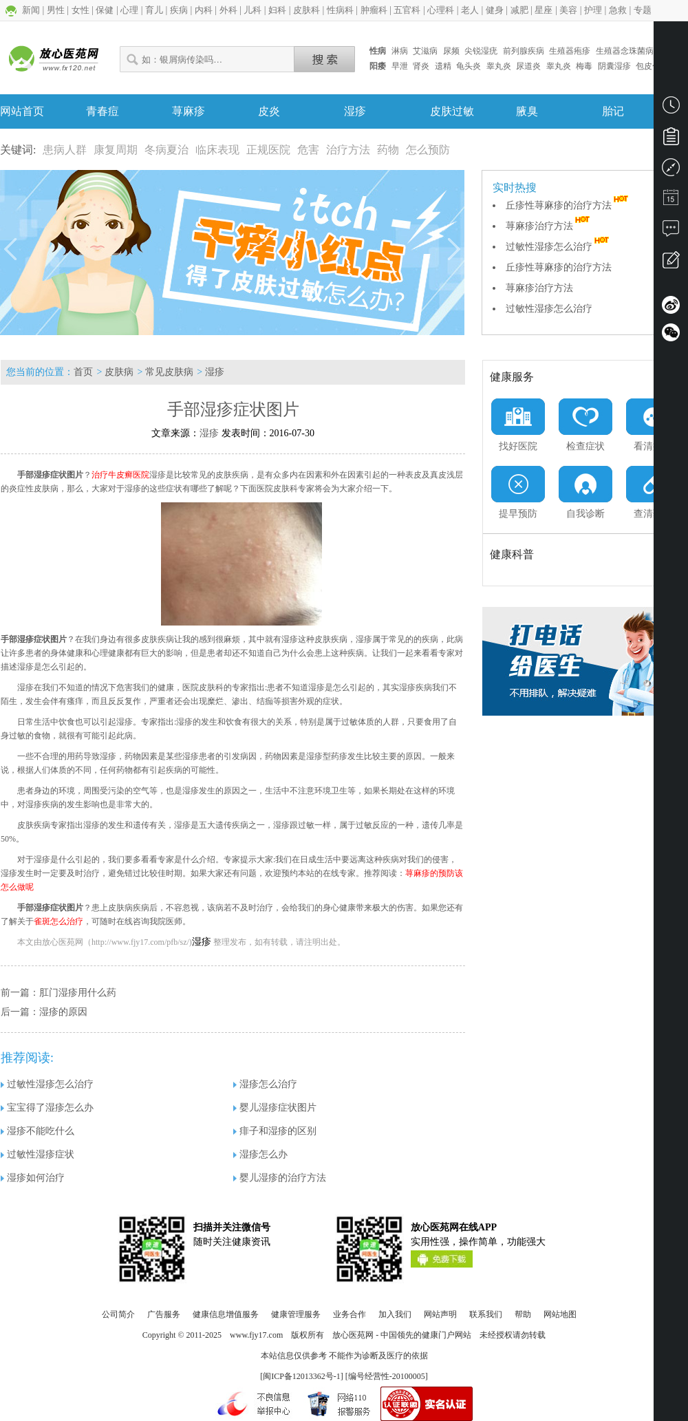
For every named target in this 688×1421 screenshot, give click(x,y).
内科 (204, 10)
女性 (80, 10)
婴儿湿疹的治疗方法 (279, 1178)
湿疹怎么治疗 (265, 1084)
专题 (643, 10)
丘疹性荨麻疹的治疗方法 (568, 205)
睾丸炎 (498, 66)
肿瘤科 (374, 10)
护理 (593, 10)
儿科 (252, 10)
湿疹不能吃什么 (37, 1131)
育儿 (154, 10)
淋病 (399, 51)
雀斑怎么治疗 (58, 921)
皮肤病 (119, 372)
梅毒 (584, 66)
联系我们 (485, 1314)
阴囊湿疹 (614, 66)
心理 (129, 10)
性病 (377, 51)
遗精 (443, 66)
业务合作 (349, 1314)
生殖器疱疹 (569, 51)
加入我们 (394, 1314)
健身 (495, 10)
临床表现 (217, 150)
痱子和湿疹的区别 (274, 1131)
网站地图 (560, 1314)
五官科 (407, 10)
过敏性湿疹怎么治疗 (559, 247)
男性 (56, 10)
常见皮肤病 (169, 372)
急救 (618, 10)
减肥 (519, 10)
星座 (543, 10)
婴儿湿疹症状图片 (274, 1107)
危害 (308, 150)
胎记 (613, 111)
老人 (470, 10)
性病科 (340, 10)
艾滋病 (425, 51)
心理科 (440, 10)
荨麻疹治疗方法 (549, 226)
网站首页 (22, 111)
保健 (105, 10)
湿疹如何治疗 (33, 1178)
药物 (388, 150)
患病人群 (65, 150)
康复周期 (116, 150)
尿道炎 (528, 66)
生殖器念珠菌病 (625, 51)
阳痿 (377, 66)
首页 (83, 372)
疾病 (179, 10)
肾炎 (421, 66)
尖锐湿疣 (480, 51)
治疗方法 (348, 150)
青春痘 (102, 111)
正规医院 (268, 150)
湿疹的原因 (63, 1012)
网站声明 (440, 1314)
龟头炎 (468, 66)
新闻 (31, 10)
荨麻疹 (188, 111)
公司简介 (118, 1314)
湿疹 (355, 111)
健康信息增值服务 (226, 1314)
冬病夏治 (166, 150)
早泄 (399, 66)
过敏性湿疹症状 (37, 1154)
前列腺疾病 (523, 51)
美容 (568, 10)
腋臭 (527, 111)
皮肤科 (306, 10)
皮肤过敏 (452, 111)
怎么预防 (428, 150)
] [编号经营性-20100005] (384, 1376)
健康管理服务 (296, 1314)
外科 (228, 10)
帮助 (523, 1314)
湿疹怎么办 (260, 1154)
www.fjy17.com (256, 1335)
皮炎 (269, 111)
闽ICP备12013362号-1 (302, 1376)
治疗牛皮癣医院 (120, 475)
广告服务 (163, 1314)
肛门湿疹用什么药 (77, 992)
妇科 (277, 10)
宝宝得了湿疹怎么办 (47, 1107)
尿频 (451, 51)
